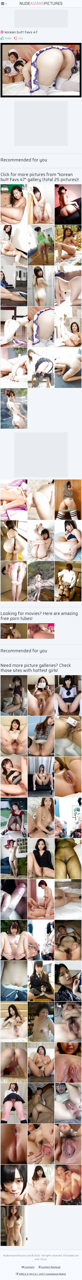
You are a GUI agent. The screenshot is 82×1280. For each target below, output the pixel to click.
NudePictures (41, 3)
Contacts (28, 1267)
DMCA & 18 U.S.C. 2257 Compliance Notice (41, 1274)
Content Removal (49, 1267)
